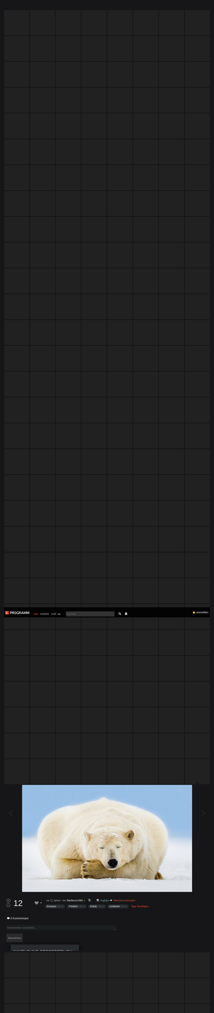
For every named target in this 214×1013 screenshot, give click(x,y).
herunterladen (128, 513)
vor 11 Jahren (53, 513)
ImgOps (105, 513)
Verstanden (201, 1005)
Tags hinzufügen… (141, 519)
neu (36, 6)
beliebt (44, 6)
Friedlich (73, 519)
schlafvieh (114, 519)
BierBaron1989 (75, 513)
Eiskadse (51, 519)
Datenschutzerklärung (107, 1008)
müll (53, 6)
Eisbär (93, 519)
